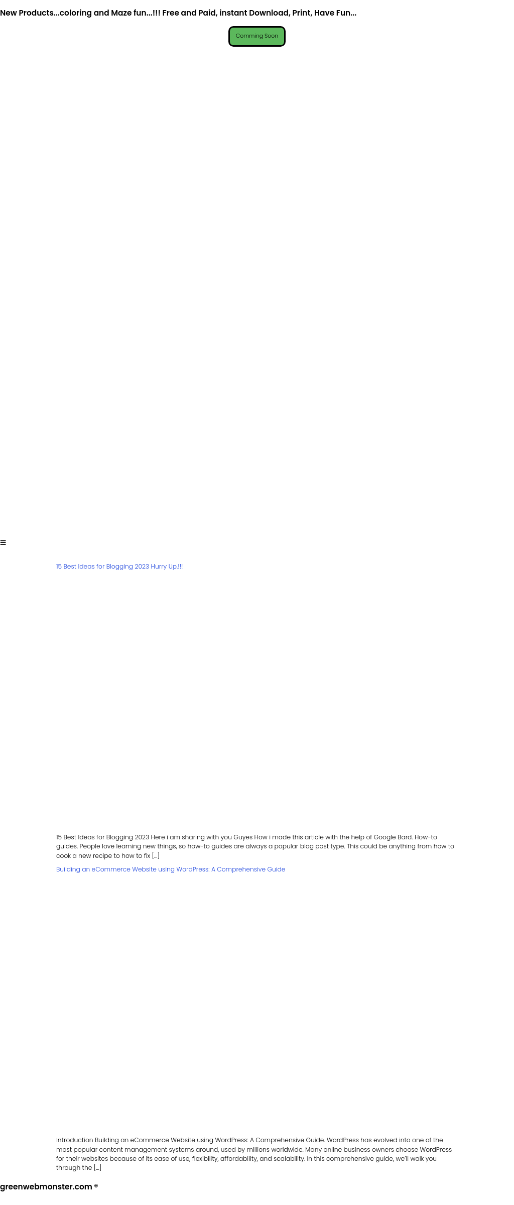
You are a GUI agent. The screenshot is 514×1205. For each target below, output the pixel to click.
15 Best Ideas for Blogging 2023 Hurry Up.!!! (119, 567)
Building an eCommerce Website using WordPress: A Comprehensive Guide (171, 870)
